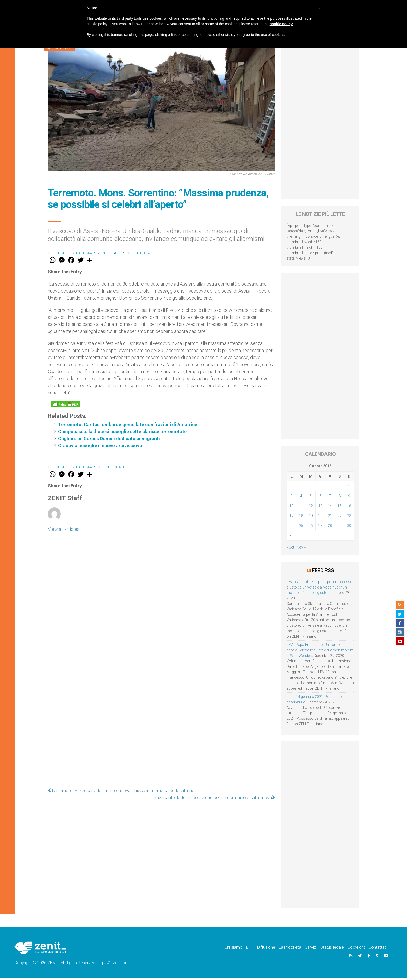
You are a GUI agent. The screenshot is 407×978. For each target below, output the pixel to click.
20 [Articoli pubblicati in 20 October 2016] (320, 516)
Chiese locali (139, 253)
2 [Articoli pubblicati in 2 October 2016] (349, 486)
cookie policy (281, 24)
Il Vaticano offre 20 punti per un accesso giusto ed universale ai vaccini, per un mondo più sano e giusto (319, 587)
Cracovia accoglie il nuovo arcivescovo (100, 445)
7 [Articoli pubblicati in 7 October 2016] (330, 496)
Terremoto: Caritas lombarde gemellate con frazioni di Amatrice (127, 424)
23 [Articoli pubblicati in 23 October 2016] (349, 516)
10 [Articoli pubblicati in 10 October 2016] (291, 506)
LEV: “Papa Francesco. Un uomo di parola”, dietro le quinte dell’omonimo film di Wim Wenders (320, 650)
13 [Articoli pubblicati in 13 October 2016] (320, 506)
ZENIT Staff (109, 253)
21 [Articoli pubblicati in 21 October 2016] (330, 516)
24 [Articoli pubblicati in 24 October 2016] (291, 526)
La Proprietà (290, 947)
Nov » (301, 547)
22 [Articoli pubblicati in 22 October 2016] (339, 516)
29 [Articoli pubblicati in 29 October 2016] (339, 526)
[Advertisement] (161, 740)
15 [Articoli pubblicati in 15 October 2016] (339, 506)
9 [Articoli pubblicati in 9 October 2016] (349, 496)
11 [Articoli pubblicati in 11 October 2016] (301, 506)
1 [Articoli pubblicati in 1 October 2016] (339, 486)
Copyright (356, 947)
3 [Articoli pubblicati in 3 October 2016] (291, 496)
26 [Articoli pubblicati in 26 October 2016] (311, 526)
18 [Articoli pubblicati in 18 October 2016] (301, 516)
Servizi (311, 947)
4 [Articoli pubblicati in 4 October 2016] (301, 496)
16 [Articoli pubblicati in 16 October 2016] (349, 506)
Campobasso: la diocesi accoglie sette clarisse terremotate (122, 431)
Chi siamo (233, 947)
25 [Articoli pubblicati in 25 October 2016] (301, 526)
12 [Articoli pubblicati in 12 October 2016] (311, 506)
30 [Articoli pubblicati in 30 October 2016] (349, 526)
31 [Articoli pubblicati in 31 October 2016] (291, 535)
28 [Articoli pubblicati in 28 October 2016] (330, 526)
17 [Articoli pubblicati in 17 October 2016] (291, 516)
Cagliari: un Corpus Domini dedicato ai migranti (109, 438)
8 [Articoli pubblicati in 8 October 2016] (339, 496)
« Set (290, 547)
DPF (250, 947)
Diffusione (266, 947)
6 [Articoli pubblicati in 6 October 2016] (320, 496)
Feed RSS (323, 570)
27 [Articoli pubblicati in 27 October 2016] (320, 526)
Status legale (332, 947)
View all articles (63, 529)
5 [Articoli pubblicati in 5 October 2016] (311, 496)
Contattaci (378, 947)
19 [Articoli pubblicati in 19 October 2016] (311, 516)
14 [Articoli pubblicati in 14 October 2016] (330, 506)
